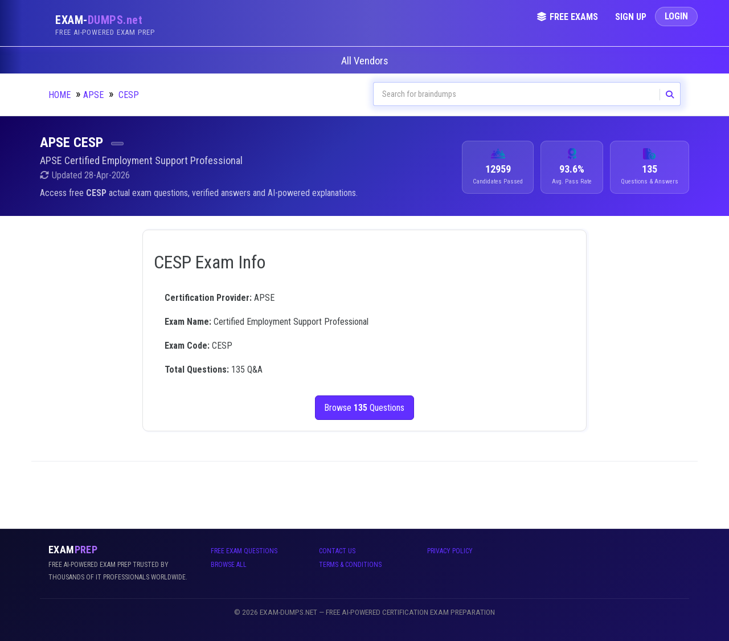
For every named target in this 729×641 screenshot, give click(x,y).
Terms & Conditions (350, 565)
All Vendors (364, 61)
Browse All (229, 565)
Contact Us (337, 551)
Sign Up (630, 16)
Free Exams (567, 16)
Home (59, 94)
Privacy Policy (450, 551)
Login (676, 16)
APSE (93, 94)
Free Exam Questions (244, 551)
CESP (128, 94)
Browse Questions (365, 407)
